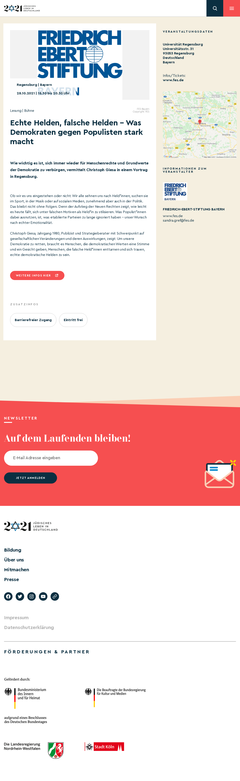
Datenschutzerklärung (29, 627)
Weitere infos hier (33, 275)
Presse (11, 579)
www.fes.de (173, 80)
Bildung (12, 550)
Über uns (14, 559)
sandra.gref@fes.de (178, 220)
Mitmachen (16, 569)
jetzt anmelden (30, 477)
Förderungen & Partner (47, 651)
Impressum (16, 617)
